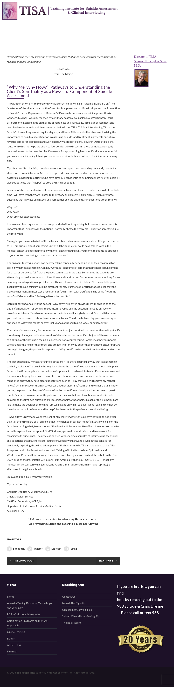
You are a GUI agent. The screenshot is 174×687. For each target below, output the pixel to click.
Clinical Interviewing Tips (77, 609)
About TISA (14, 644)
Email (70, 548)
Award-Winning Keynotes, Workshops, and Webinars (29, 605)
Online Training (16, 631)
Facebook (16, 548)
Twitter (35, 548)
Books (11, 638)
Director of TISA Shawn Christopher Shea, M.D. (150, 61)
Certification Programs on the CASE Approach (28, 623)
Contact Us (68, 596)
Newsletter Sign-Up (74, 603)
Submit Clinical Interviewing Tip (81, 616)
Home (10, 596)
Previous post (24, 560)
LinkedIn (53, 548)
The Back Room (71, 622)
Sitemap (12, 651)
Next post (106, 560)
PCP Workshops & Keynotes (23, 614)
